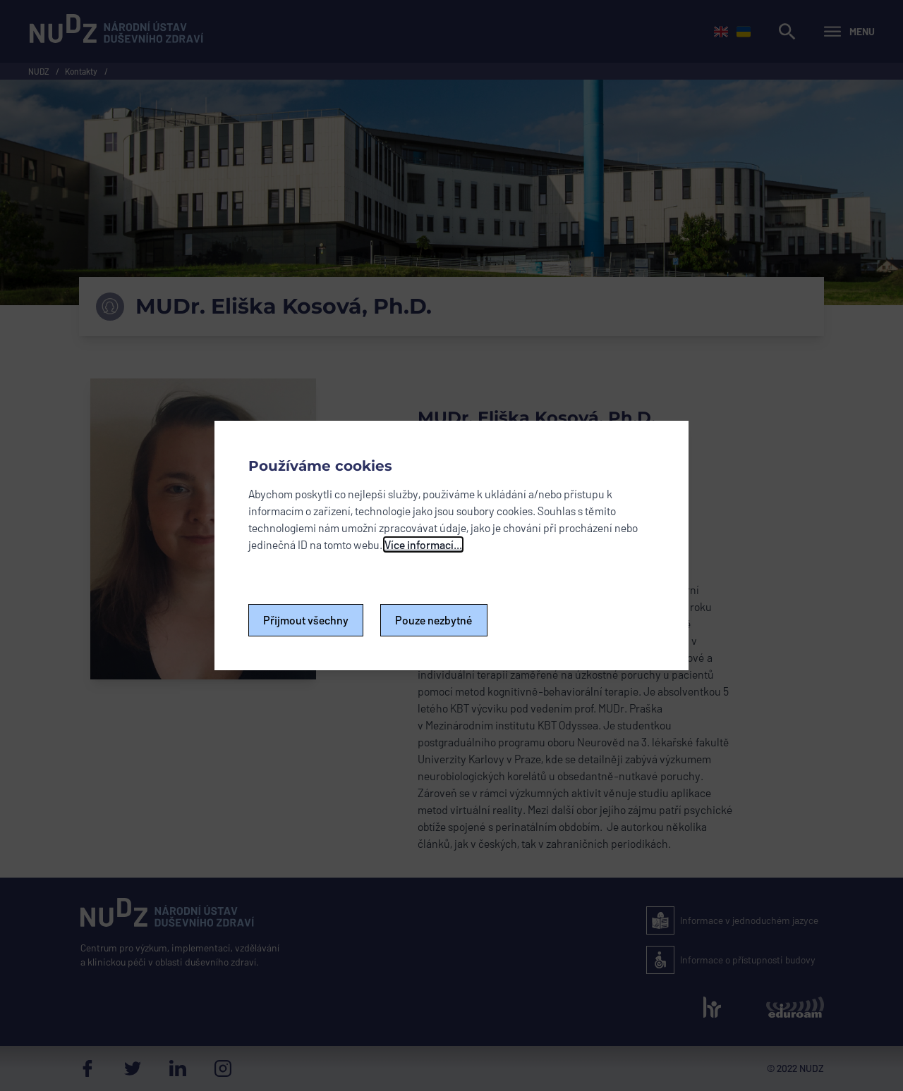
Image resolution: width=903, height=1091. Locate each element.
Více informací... (423, 544)
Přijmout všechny (306, 620)
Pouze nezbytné (434, 620)
